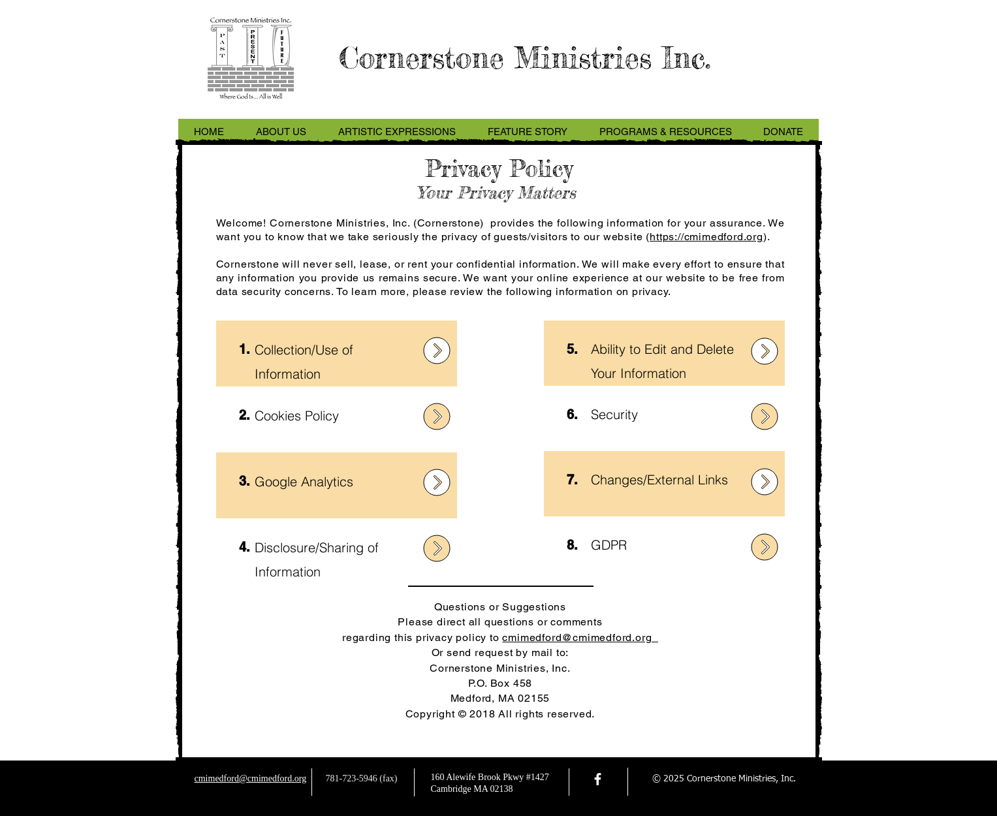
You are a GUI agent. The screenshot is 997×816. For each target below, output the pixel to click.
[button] (281, 132)
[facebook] (598, 779)
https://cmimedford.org (706, 236)
